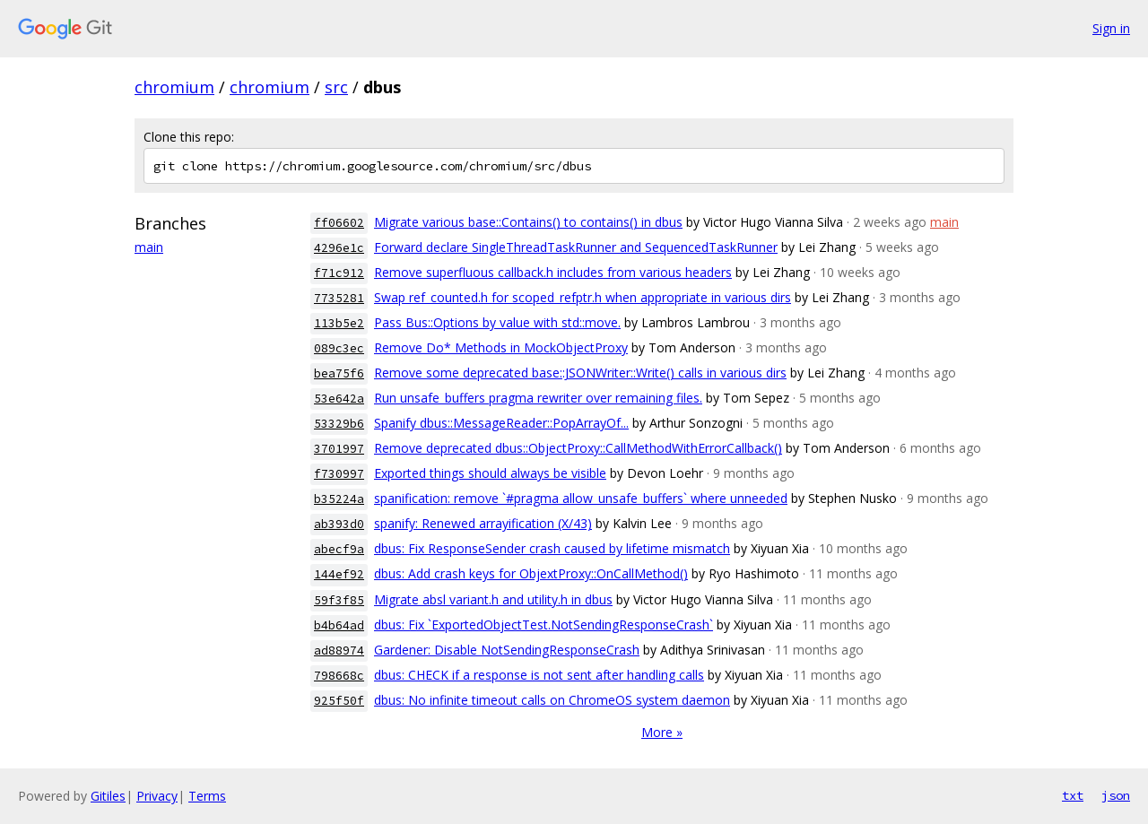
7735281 (339, 298)
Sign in (1111, 28)
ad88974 (339, 650)
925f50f (339, 700)
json (1115, 795)
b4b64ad (339, 625)
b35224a (339, 499)
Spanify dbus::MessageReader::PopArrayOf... (501, 422)
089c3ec (339, 348)
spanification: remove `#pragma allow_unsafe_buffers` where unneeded (580, 498)
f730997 (339, 473)
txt (1072, 795)
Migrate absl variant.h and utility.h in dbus (493, 599)
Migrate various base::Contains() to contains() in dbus (528, 221)
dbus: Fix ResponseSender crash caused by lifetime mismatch (552, 548)
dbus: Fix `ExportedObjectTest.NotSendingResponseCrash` (543, 624)
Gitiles (108, 795)
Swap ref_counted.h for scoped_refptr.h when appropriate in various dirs (582, 297)
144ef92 (339, 574)
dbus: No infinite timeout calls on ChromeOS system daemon (552, 699)
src (336, 87)
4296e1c (339, 248)
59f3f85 (339, 600)
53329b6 (339, 423)
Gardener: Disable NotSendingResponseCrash (506, 649)
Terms (207, 795)
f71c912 (339, 273)
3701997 (339, 448)
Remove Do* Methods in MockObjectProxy (501, 347)
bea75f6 (339, 373)
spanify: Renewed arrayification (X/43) (483, 523)
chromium (174, 87)
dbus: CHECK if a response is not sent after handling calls (539, 674)
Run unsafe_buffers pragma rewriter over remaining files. (538, 397)
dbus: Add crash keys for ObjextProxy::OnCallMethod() (531, 573)
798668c (339, 675)
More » (662, 732)
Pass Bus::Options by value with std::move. (497, 322)
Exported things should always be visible (490, 472)
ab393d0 (339, 524)
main (149, 247)
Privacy (157, 795)
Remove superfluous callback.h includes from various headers (553, 272)
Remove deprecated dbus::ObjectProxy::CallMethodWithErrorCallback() (578, 447)
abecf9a (339, 549)
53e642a (339, 398)
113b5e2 (339, 323)
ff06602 (339, 222)
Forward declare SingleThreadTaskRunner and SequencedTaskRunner (576, 247)
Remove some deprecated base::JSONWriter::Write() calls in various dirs (580, 372)
